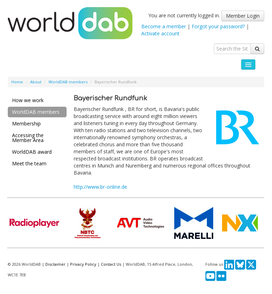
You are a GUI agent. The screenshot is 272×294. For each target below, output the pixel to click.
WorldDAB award (32, 151)
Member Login (243, 15)
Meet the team (29, 163)
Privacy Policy (83, 264)
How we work (28, 100)
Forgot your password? (218, 26)
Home (17, 81)
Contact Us (111, 264)
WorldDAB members (68, 81)
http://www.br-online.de (100, 186)
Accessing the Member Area (28, 137)
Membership (26, 123)
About (35, 81)
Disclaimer (55, 264)
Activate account (160, 33)
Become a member (163, 26)
